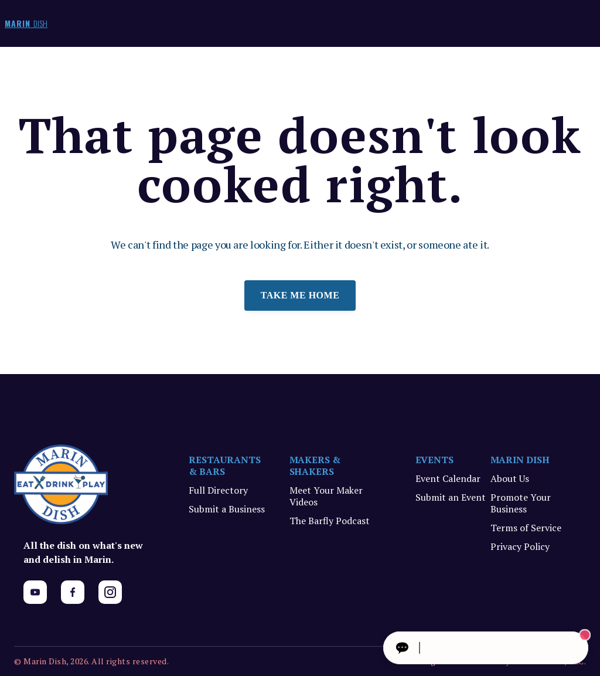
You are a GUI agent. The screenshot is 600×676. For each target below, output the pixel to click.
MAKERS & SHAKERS (315, 465)
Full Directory (218, 490)
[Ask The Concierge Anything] (486, 647)
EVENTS (434, 460)
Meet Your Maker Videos (326, 496)
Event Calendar (447, 478)
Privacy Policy (520, 546)
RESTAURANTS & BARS (225, 465)
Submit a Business (227, 509)
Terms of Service (525, 528)
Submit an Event (450, 497)
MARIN (26, 23)
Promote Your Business (520, 503)
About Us (509, 478)
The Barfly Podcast (329, 520)
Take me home (300, 295)
